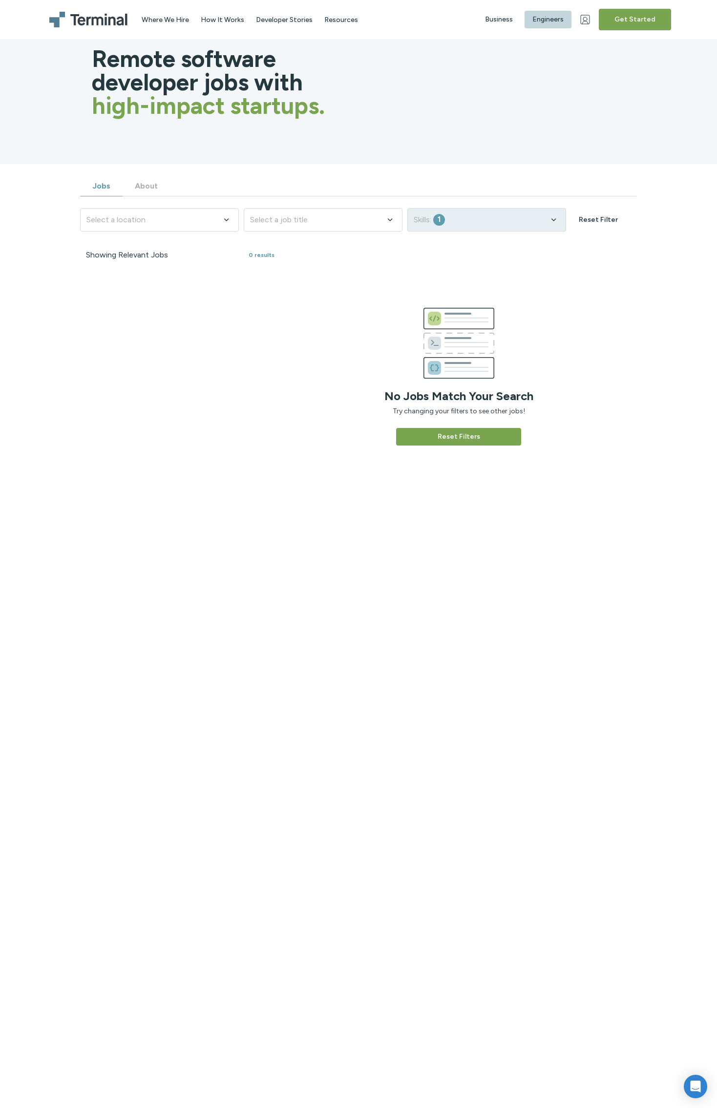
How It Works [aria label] (222, 20)
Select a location (158, 219)
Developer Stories (284, 20)
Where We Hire (165, 20)
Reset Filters (459, 436)
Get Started (634, 19)
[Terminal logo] (90, 19)
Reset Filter (598, 219)
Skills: (486, 220)
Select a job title (322, 219)
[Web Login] (586, 19)
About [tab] (146, 186)
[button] (695, 1086)
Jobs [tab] (101, 186)
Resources (341, 20)
